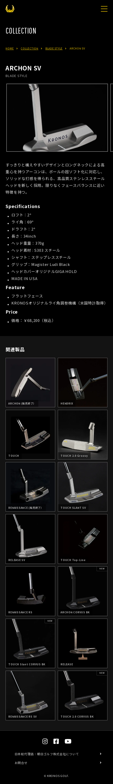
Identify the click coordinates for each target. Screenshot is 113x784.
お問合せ (21, 763)
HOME (10, 48)
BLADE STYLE (54, 48)
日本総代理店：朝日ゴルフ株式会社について (47, 754)
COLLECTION (29, 48)
